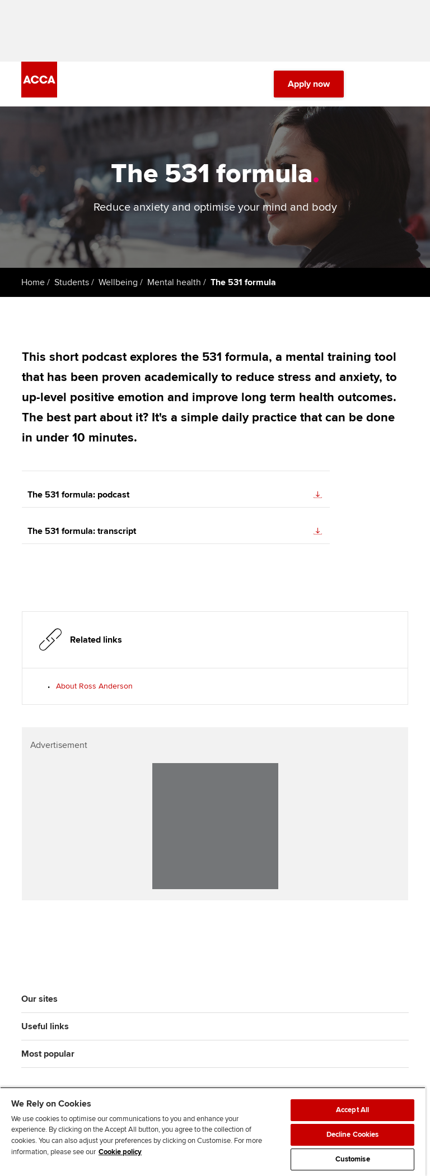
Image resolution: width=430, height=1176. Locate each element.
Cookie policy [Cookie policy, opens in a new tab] (120, 1151)
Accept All (352, 1109)
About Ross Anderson (94, 686)
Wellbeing (118, 282)
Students (71, 282)
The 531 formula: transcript (174, 531)
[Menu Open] (402, 84)
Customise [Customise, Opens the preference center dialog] (352, 1159)
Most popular (47, 1053)
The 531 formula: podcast (174, 494)
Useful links (45, 1026)
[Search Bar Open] (370, 84)
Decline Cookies (352, 1134)
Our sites (39, 999)
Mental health (174, 282)
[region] (213, 1131)
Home (33, 282)
